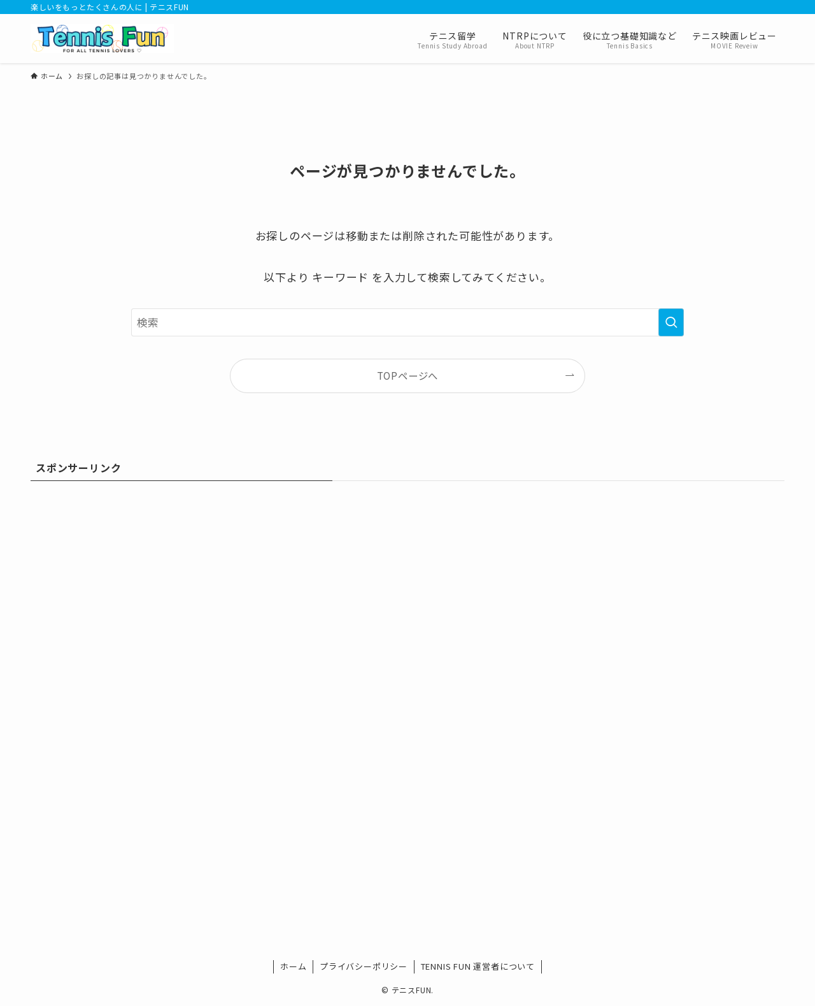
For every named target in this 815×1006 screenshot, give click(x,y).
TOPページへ (408, 375)
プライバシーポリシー (364, 966)
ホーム (293, 966)
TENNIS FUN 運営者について (478, 966)
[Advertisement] (407, 585)
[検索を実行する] (671, 322)
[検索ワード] (407, 322)
